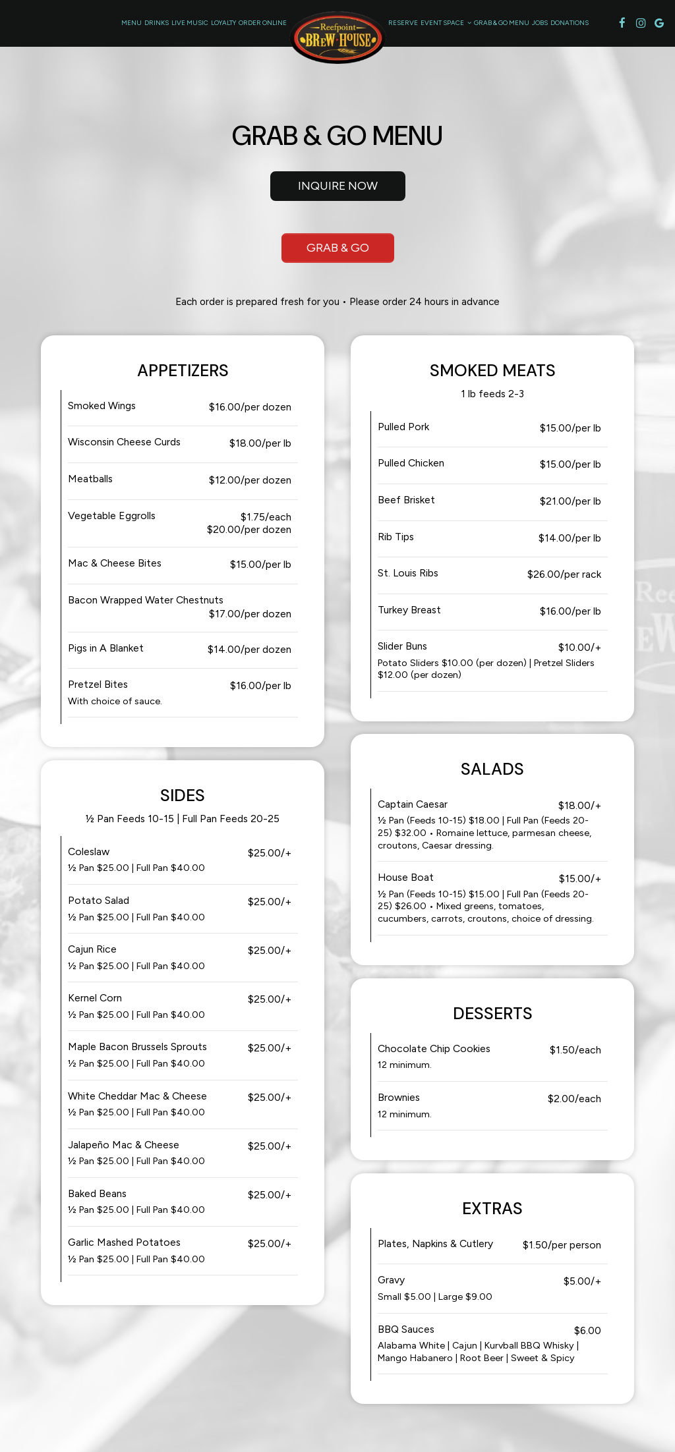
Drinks (156, 22)
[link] (337, 37)
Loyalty (223, 22)
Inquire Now (324, 189)
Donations (569, 22)
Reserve (403, 22)
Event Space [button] (446, 22)
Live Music (189, 22)
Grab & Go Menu (501, 22)
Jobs (540, 22)
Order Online (263, 22)
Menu (131, 22)
